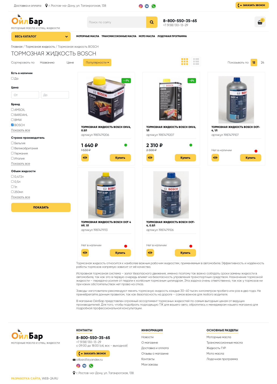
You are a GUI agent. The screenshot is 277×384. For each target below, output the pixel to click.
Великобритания (24, 148)
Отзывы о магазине (154, 353)
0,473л (17, 176)
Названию (47, 62)
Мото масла (147, 36)
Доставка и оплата (27, 5)
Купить (120, 157)
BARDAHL (19, 115)
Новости (147, 337)
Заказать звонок (254, 5)
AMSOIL (18, 109)
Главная (16, 46)
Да (14, 78)
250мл (17, 192)
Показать (41, 207)
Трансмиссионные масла (119, 36)
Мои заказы (149, 364)
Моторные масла (87, 36)
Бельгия (18, 143)
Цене (70, 62)
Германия (19, 153)
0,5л (15, 181)
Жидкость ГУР (216, 348)
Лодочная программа (172, 36)
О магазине (149, 342)
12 (253, 62)
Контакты (147, 359)
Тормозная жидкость (40, 46)
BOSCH (18, 125)
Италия (18, 158)
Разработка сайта (25, 378)
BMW (16, 120)
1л (14, 187)
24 (262, 62)
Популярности (96, 62)
